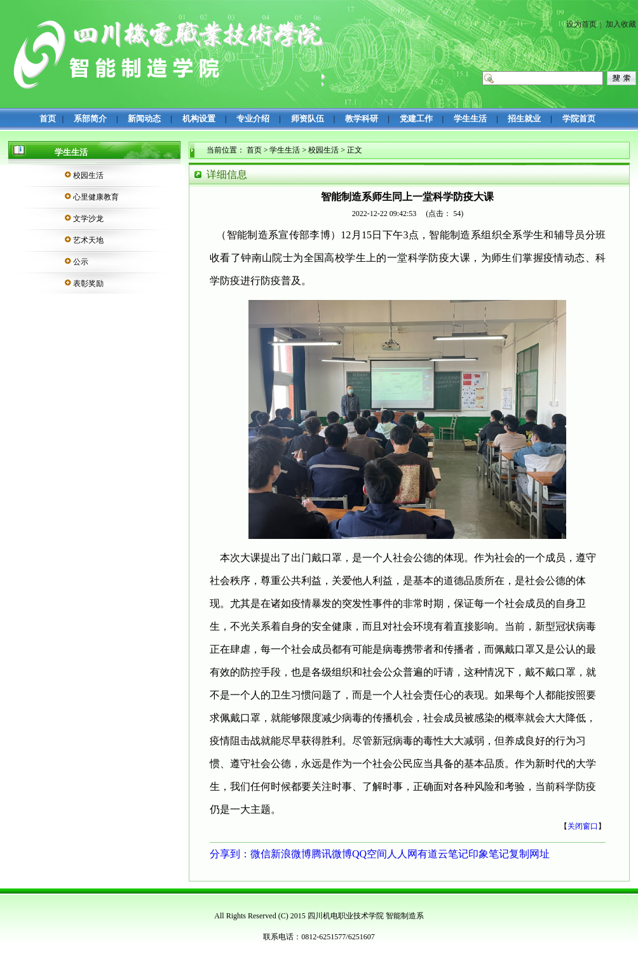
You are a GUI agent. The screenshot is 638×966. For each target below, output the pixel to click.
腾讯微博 (331, 853)
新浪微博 (291, 853)
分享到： (230, 853)
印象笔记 (488, 853)
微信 (260, 853)
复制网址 (529, 853)
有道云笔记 (442, 853)
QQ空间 (369, 853)
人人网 (402, 853)
